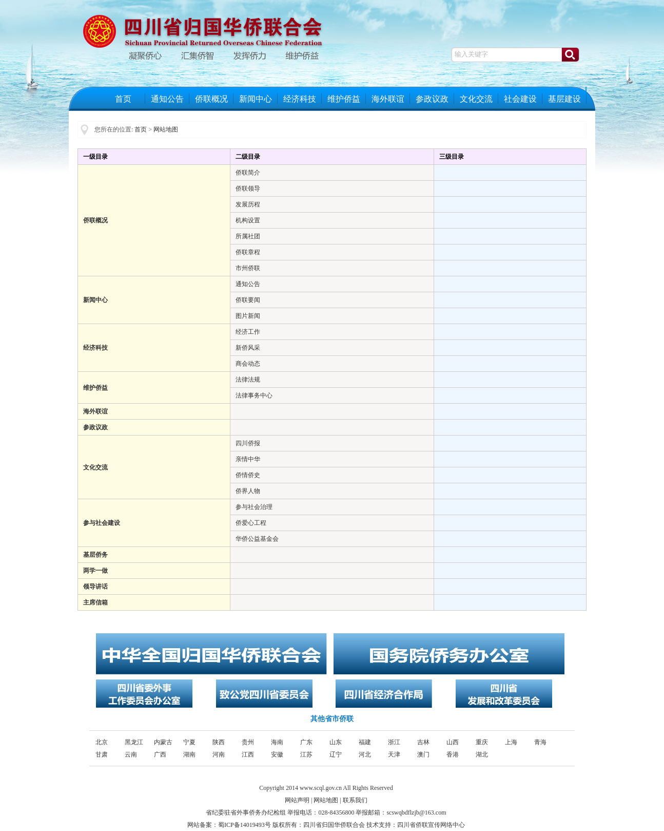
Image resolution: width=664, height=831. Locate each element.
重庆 (482, 742)
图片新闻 (248, 315)
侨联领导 (248, 188)
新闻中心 (255, 99)
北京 (101, 742)
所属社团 (248, 236)
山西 (452, 742)
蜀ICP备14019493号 (244, 824)
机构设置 (248, 220)
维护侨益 (343, 99)
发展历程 (248, 204)
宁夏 (189, 742)
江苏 (306, 754)
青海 (540, 742)
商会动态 (248, 363)
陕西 (218, 742)
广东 (306, 742)
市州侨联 (248, 268)
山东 (335, 742)
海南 (277, 742)
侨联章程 (248, 252)
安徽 (277, 754)
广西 (160, 754)
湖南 (189, 754)
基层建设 (564, 99)
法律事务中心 (254, 395)
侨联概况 (211, 99)
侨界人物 (248, 491)
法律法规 (248, 379)
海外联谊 (388, 99)
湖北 (482, 754)
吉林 (423, 742)
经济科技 (299, 99)
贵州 (248, 742)
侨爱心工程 (251, 522)
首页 (123, 99)
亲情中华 (248, 459)
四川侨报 (248, 443)
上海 (511, 742)
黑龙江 (134, 742)
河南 (218, 754)
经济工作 (248, 331)
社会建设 (520, 99)
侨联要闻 (248, 300)
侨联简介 (248, 172)
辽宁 (335, 754)
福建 (365, 742)
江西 (248, 754)
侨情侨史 (248, 475)
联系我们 (355, 800)
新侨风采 (248, 347)
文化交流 (476, 99)
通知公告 (167, 99)
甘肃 (101, 754)
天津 (394, 754)
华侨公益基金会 (257, 538)
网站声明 (297, 800)
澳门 (423, 754)
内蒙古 (163, 742)
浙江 (394, 742)
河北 (365, 754)
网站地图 (165, 129)
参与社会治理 (254, 507)
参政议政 (432, 99)
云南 (131, 754)
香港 (452, 754)
